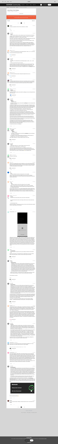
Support (8, 1)
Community (7, 7)
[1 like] (13, 54)
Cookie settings (29, 412)
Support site (34, 4)
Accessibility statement (34, 412)
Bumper (11, 400)
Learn (5, 1)
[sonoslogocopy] (29, 1)
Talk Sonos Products (12, 7)
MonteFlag (11, 305)
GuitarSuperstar (12, 342)
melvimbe (11, 260)
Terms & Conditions (23, 412)
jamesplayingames (12, 352)
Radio (11, 1)
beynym (11, 128)
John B (10, 249)
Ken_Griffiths (11, 58)
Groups (31, 4)
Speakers (17, 7)
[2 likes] (13, 348)
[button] (44, 5)
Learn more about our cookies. (43, 438)
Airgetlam (11, 25)
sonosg (11, 50)
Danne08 (11, 195)
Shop (2, 1)
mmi (10, 162)
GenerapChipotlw (12, 211)
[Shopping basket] (55, 2)
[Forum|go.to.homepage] (13, 5)
